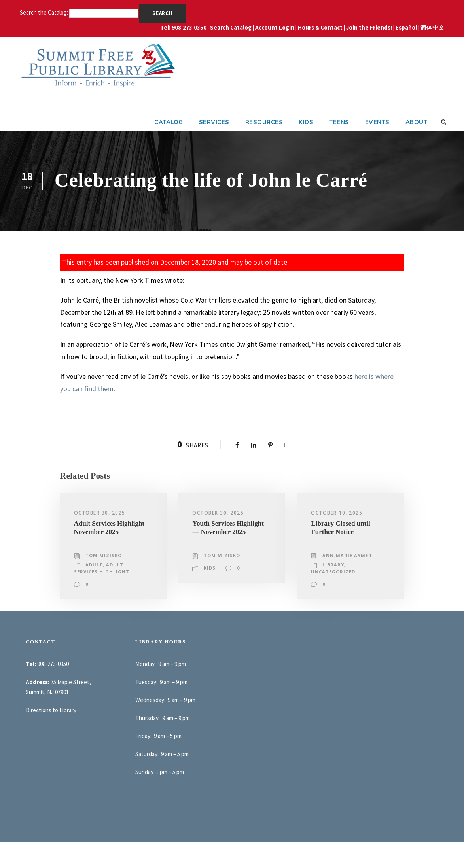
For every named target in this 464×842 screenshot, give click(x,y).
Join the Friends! (369, 27)
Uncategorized (333, 572)
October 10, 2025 (336, 512)
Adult (94, 565)
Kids (306, 122)
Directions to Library (51, 710)
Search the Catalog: (44, 12)
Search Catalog (231, 27)
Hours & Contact (320, 27)
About (416, 122)
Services (214, 122)
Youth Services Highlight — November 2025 (227, 527)
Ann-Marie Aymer (347, 555)
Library (333, 565)
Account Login (274, 27)
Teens (339, 122)
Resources (264, 122)
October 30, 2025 (99, 512)
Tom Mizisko (103, 555)
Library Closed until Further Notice (340, 527)
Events (377, 122)
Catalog (168, 122)
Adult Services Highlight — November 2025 (113, 527)
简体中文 (432, 27)
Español (406, 27)
